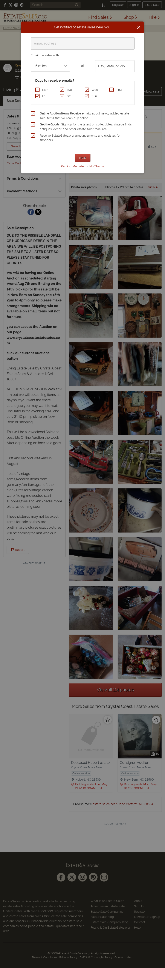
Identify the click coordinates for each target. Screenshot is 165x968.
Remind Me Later (73, 166)
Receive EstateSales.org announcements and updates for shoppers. (80, 138)
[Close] (139, 27)
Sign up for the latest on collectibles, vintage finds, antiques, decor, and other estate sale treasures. (86, 127)
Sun (94, 96)
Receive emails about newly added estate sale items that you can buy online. (84, 116)
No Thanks (96, 166)
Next (82, 157)
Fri (43, 96)
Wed (95, 89)
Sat (69, 96)
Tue (69, 89)
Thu (119, 89)
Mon (45, 89)
